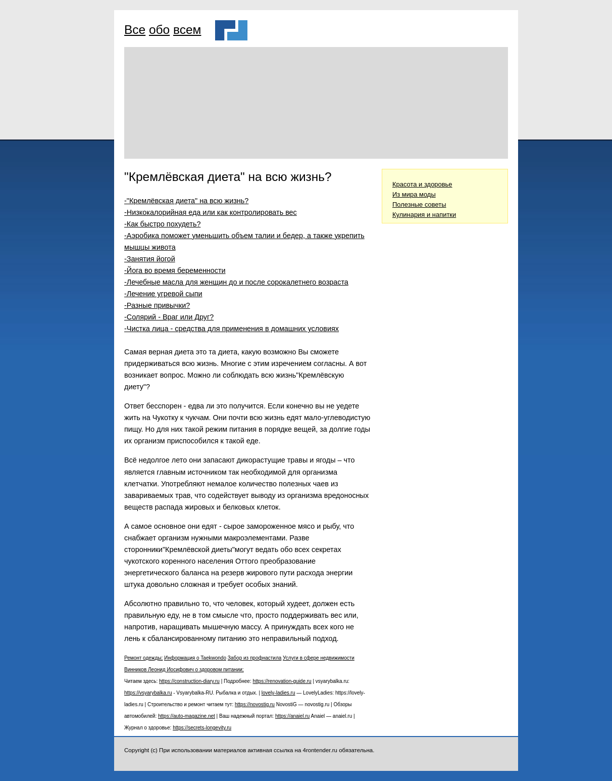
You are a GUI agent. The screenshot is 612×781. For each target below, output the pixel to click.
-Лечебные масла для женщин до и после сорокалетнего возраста (236, 282)
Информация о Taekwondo (195, 658)
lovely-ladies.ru (278, 693)
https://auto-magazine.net (186, 716)
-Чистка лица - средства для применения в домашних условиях (231, 329)
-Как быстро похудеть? (162, 224)
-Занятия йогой (149, 259)
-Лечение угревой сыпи (163, 294)
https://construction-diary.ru (189, 681)
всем (187, 29)
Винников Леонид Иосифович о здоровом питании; (184, 669)
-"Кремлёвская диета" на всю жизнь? (186, 201)
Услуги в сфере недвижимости (318, 658)
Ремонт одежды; (143, 658)
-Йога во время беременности (175, 270)
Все (134, 29)
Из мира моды (414, 194)
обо (159, 29)
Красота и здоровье (422, 184)
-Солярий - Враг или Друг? (169, 317)
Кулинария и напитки (424, 214)
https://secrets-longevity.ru (202, 727)
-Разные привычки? (157, 305)
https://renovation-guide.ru (281, 681)
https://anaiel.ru (292, 716)
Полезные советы (419, 204)
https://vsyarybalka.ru (148, 693)
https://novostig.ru (255, 704)
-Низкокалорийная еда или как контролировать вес (210, 212)
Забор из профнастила (255, 658)
